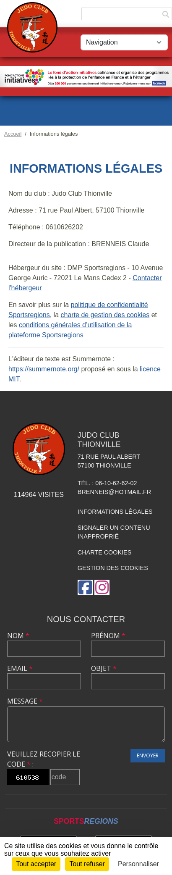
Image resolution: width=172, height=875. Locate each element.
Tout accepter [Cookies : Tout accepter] (36, 863)
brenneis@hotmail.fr (114, 492)
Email (20, 668)
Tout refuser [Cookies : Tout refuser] (86, 863)
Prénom (108, 635)
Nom (18, 635)
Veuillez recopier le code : (43, 759)
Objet (104, 668)
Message (25, 701)
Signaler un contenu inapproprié (114, 532)
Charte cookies (104, 552)
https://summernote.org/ (43, 369)
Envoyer (148, 755)
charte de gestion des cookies (105, 314)
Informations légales (115, 511)
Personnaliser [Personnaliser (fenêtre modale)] (138, 863)
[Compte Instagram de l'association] (101, 587)
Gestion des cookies (113, 568)
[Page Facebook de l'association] (85, 587)
